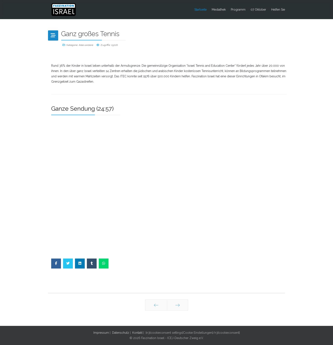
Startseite (200, 9)
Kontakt (137, 332)
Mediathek (219, 9)
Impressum (101, 332)
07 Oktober (258, 9)
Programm (238, 9)
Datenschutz (120, 332)
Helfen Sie (278, 9)
